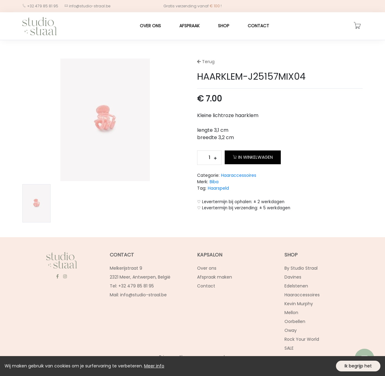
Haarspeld (218, 188)
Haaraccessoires (238, 175)
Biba (214, 182)
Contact (258, 26)
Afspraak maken (214, 277)
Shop (223, 26)
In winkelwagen (253, 157)
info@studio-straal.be (89, 6)
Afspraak (189, 26)
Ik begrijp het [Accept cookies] (358, 366)
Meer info (154, 366)
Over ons (150, 26)
